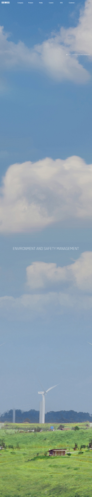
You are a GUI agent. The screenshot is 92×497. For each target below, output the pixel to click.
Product (30, 3)
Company (20, 3)
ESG (61, 3)
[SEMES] (5, 2)
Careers (51, 3)
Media (41, 3)
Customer (72, 3)
